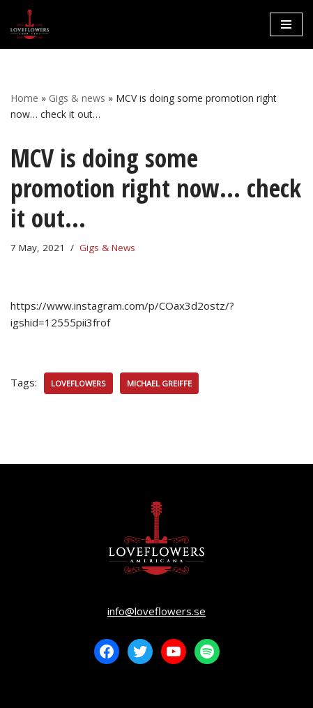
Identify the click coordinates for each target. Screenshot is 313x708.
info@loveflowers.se (156, 611)
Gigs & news (77, 98)
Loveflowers (78, 383)
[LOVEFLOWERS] (29, 24)
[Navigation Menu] (286, 24)
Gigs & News (107, 247)
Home (24, 98)
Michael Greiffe (159, 383)
